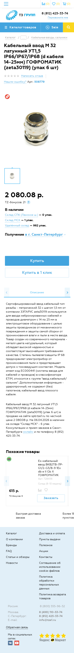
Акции (43, 551)
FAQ (9, 551)
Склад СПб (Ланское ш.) (21, 215)
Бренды (11, 545)
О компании (14, 539)
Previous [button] (6, 292)
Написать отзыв (32, 76)
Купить (37, 260)
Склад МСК (12, 220)
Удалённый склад (17, 225)
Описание (37, 292)
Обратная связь (17, 627)
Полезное (45, 545)
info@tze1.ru (47, 620)
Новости (12, 563)
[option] (37, 128)
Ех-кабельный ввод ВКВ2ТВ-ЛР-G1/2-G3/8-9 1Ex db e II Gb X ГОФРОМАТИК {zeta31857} (50, 469)
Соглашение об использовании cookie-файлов (50, 566)
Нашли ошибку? (15, 81)
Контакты (45, 557)
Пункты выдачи (49, 539)
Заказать (51, 498)
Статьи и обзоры (17, 557)
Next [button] (67, 292)
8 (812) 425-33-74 (55, 13)
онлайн (28, 431)
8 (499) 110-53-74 (50, 612)
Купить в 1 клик (37, 272)
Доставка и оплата (52, 533)
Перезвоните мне (58, 17)
